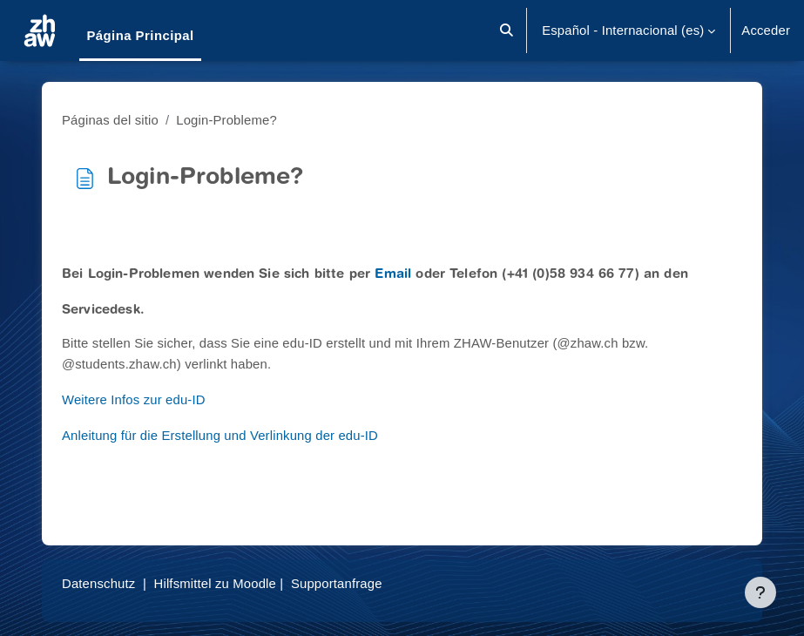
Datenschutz (98, 584)
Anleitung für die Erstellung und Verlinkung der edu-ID (220, 436)
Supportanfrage (336, 584)
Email (393, 274)
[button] (507, 30)
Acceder (765, 30)
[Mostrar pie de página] (760, 592)
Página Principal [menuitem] (139, 36)
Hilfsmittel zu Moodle (215, 584)
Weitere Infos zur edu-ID (134, 400)
